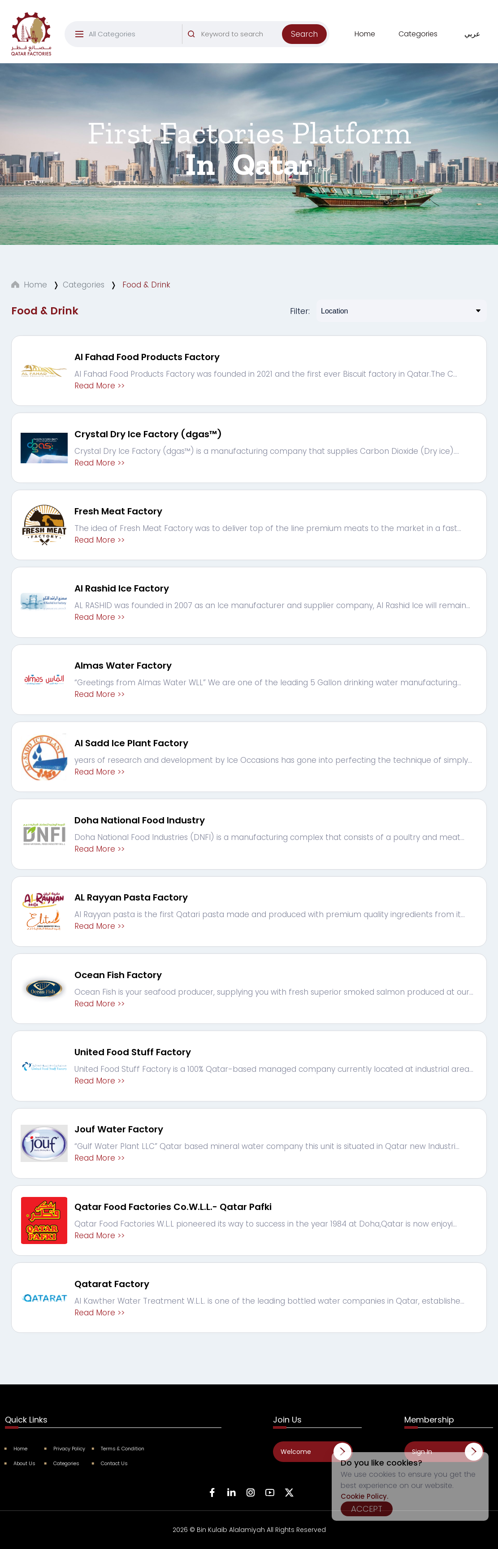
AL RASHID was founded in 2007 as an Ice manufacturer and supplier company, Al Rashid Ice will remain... (272, 605)
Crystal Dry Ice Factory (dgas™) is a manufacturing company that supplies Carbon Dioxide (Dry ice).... (266, 451)
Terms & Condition (118, 1448)
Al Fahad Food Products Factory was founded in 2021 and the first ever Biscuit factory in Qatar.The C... (265, 374)
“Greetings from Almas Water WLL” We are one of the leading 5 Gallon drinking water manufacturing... (267, 682)
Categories (417, 34)
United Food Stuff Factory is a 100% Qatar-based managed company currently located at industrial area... (273, 1069)
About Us (20, 1463)
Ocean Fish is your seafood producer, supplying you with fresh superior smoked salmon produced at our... (273, 992)
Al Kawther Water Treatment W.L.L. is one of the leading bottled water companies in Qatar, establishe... (269, 1301)
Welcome (296, 1451)
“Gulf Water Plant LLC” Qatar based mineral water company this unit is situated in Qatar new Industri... (266, 1146)
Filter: (300, 311)
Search (304, 34)
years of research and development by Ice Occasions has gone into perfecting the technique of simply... (273, 760)
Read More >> (99, 385)
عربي (472, 34)
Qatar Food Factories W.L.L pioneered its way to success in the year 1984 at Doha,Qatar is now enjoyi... (265, 1223)
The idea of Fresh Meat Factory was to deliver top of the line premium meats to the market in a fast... (267, 528)
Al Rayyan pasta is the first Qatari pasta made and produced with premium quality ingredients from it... (269, 914)
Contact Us (110, 1463)
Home (365, 34)
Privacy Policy (65, 1448)
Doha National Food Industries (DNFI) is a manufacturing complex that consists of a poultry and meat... (269, 837)
